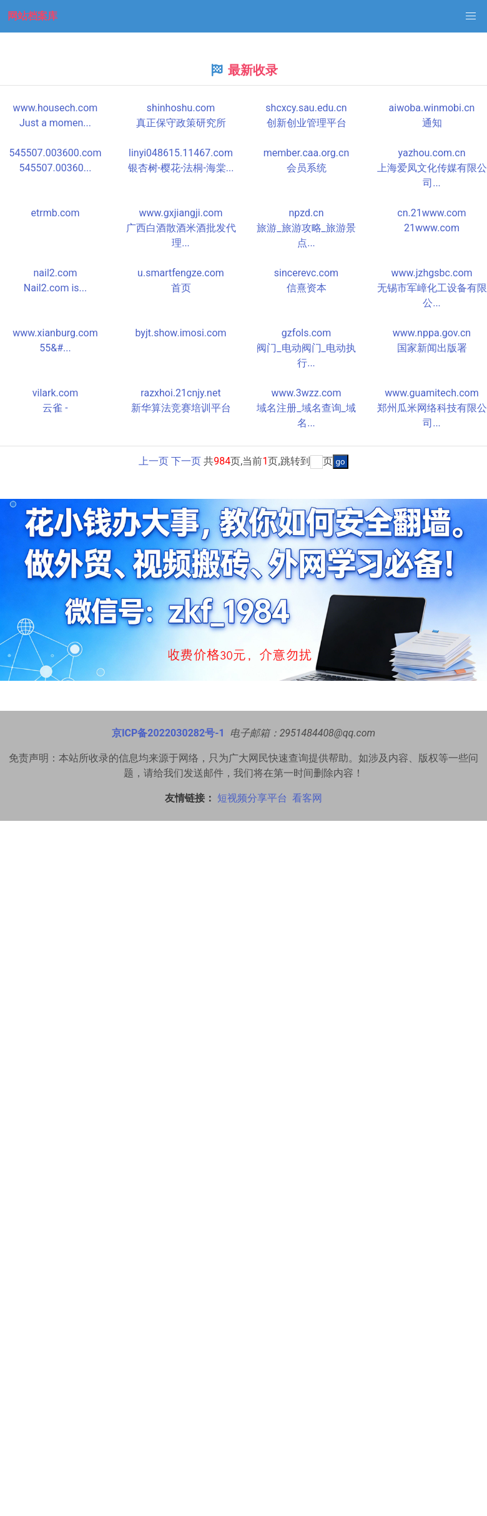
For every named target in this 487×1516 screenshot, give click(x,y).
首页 (181, 288)
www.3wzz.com (307, 393)
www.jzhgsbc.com (431, 273)
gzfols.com (307, 333)
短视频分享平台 (252, 798)
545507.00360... (55, 168)
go (340, 461)
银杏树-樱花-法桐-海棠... (181, 168)
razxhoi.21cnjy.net (180, 393)
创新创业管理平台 (307, 123)
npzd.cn (306, 213)
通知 (432, 123)
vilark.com (55, 393)
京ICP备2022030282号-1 (168, 733)
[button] (471, 16)
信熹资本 (307, 288)
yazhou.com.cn (431, 153)
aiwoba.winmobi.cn (432, 108)
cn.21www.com (431, 213)
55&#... (55, 348)
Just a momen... (55, 123)
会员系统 (307, 168)
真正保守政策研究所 (181, 123)
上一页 (154, 461)
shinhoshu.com (181, 108)
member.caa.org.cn (306, 153)
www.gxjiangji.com (181, 213)
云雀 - (54, 408)
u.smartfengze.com (180, 273)
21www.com (432, 228)
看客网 (307, 798)
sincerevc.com (306, 273)
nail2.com (55, 273)
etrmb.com (55, 213)
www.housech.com (55, 108)
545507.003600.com (55, 153)
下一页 (186, 461)
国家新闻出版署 (432, 348)
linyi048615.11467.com (181, 153)
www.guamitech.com (431, 393)
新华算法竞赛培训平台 (181, 408)
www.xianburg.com (55, 333)
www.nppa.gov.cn (432, 333)
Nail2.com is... (55, 288)
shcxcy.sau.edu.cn (306, 108)
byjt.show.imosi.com (180, 333)
